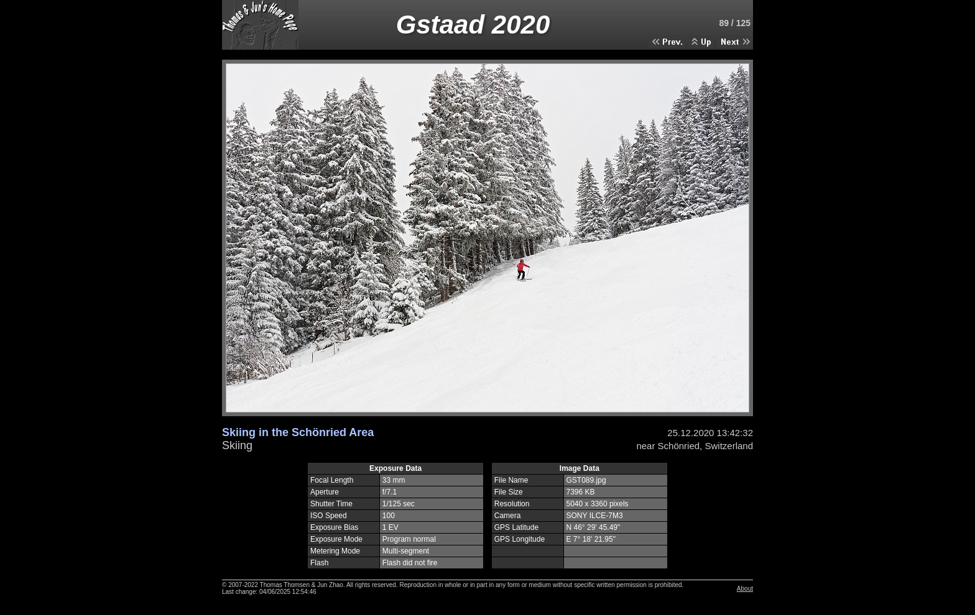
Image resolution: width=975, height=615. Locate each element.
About (745, 588)
